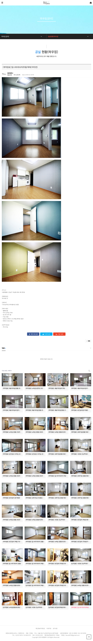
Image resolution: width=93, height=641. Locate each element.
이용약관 (48, 628)
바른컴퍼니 (10, 73)
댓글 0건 (9, 75)
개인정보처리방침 (40, 628)
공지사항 (55, 628)
